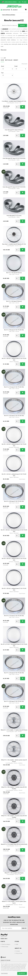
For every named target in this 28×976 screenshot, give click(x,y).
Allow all (22, 973)
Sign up (24, 928)
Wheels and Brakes (10, 14)
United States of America (10, 1)
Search (14, 10)
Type (2, 72)
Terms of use (19, 953)
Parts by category (6, 944)
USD (19, 1)
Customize (4, 973)
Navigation (5, 9)
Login (24, 2)
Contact (18, 951)
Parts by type (5, 946)
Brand (2, 66)
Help (17, 944)
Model (15, 66)
